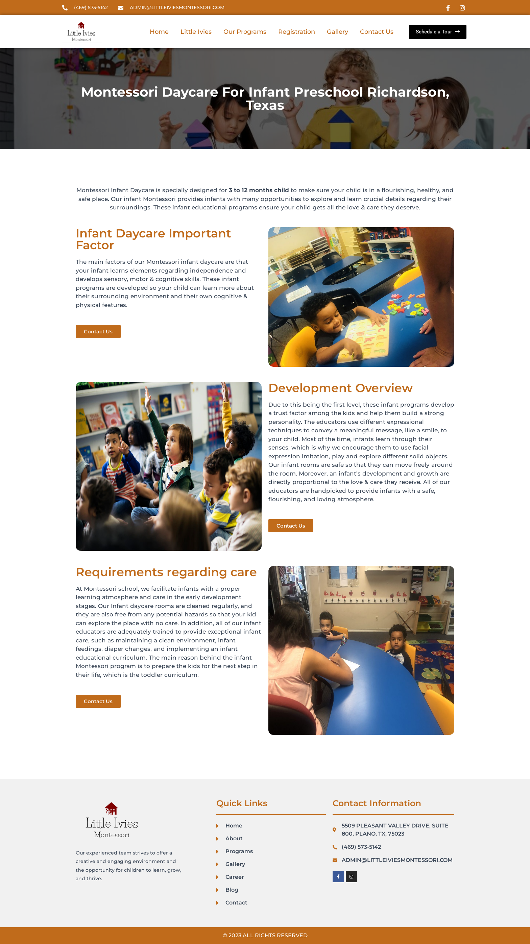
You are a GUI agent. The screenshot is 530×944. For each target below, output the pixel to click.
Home (159, 31)
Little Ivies (196, 31)
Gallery (337, 31)
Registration (296, 31)
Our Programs (244, 31)
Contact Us (376, 31)
